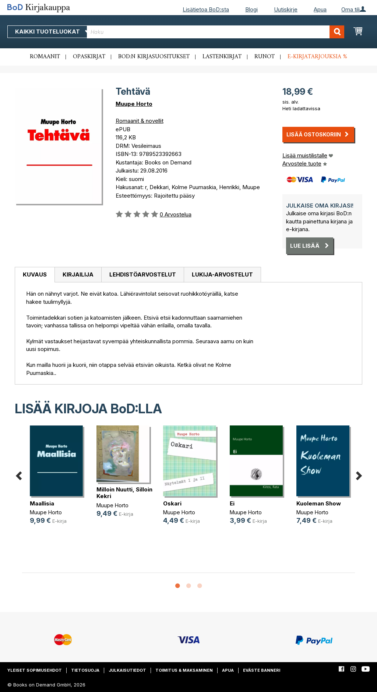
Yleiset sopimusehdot (34, 670)
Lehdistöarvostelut (142, 274)
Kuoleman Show (318, 503)
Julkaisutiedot (127, 670)
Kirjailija (78, 274)
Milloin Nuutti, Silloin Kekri (124, 493)
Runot (264, 57)
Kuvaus (35, 274)
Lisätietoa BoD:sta (206, 9)
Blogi (251, 9)
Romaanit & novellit (139, 120)
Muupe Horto (134, 103)
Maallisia (42, 503)
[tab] (34, 275)
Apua (320, 9)
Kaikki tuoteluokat (52, 31)
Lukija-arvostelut (222, 274)
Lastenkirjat (222, 57)
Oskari (172, 503)
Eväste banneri (261, 670)
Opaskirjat (89, 57)
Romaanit (45, 57)
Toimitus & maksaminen (184, 670)
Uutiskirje (285, 9)
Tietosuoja (85, 670)
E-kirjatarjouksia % (317, 57)
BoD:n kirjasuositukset (154, 57)
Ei (232, 503)
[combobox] (215, 31)
